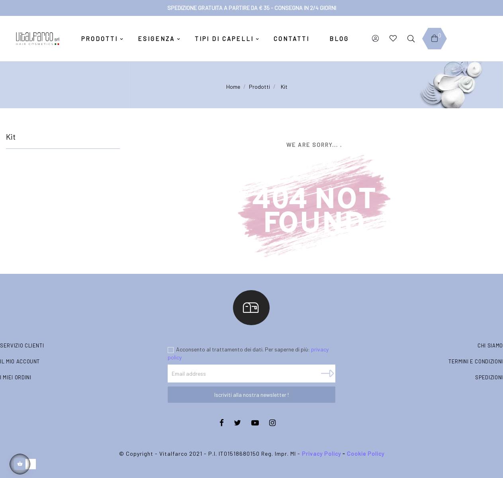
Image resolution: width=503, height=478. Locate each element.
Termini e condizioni (475, 361)
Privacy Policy (321, 453)
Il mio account (20, 361)
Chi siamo (490, 345)
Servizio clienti (22, 345)
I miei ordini (15, 377)
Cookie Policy (365, 453)
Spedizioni (489, 377)
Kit (11, 136)
